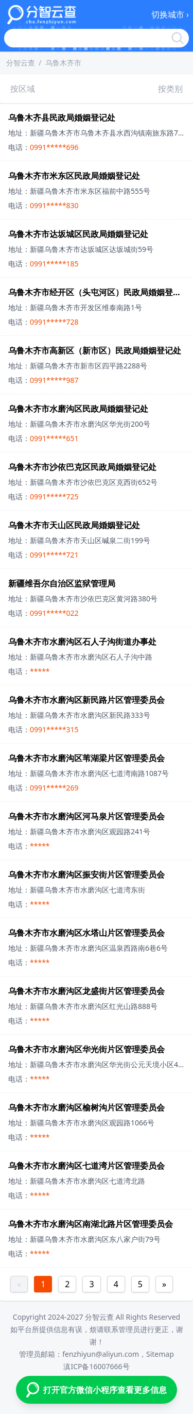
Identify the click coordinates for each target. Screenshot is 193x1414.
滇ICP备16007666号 (96, 1366)
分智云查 (20, 63)
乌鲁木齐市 (63, 63)
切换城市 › (170, 14)
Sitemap (160, 1354)
